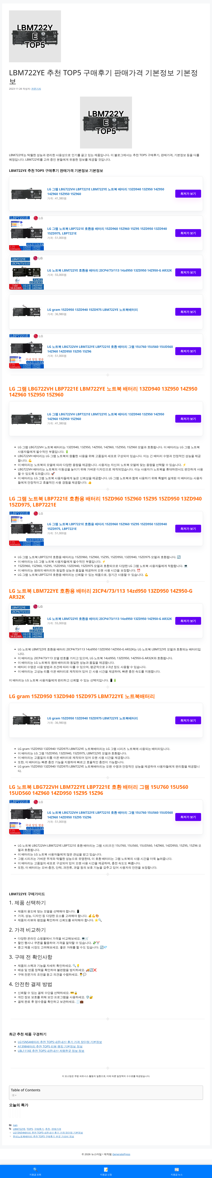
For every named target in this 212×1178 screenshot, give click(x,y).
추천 (47, 1129)
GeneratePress (121, 1154)
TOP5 (30, 1129)
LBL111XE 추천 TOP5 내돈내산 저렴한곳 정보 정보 (51, 1051)
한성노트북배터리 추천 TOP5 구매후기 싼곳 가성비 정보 (43, 1136)
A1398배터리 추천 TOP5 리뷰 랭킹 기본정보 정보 (50, 1046)
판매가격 (56, 1129)
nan (15, 1125)
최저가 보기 (188, 194)
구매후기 (39, 1129)
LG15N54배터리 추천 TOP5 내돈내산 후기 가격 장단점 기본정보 (60, 1042)
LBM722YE (19, 1129)
